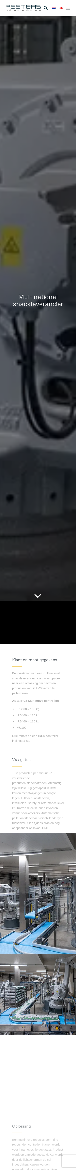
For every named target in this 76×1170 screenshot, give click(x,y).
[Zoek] (44, 8)
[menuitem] (44, 8)
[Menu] (68, 8)
